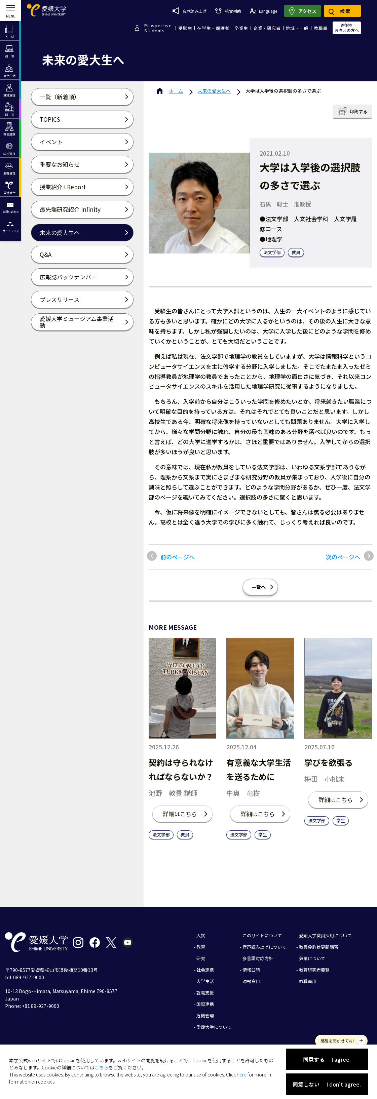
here (242, 1074)
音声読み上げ (189, 10)
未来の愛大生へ (214, 90)
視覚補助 (228, 11)
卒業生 (241, 28)
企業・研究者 (267, 28)
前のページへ (177, 557)
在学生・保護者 (213, 28)
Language (263, 11)
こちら (102, 1067)
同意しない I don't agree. (327, 1084)
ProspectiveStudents (158, 28)
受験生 (185, 28)
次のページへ (343, 557)
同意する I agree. (327, 1059)
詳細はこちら (180, 814)
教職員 (321, 28)
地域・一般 (297, 28)
